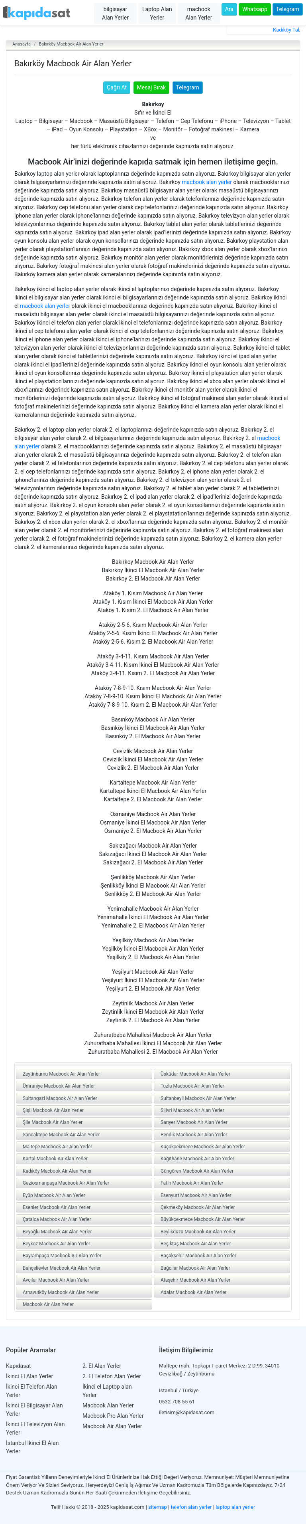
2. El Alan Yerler (101, 1366)
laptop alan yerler (235, 1507)
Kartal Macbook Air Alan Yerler (55, 1158)
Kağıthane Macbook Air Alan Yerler (197, 1158)
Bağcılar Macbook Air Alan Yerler (195, 1268)
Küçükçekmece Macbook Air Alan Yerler (203, 1146)
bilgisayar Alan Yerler (115, 13)
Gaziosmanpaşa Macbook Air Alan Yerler (66, 1183)
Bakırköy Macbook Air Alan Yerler (71, 44)
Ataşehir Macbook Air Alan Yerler (195, 1280)
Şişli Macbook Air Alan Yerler (53, 1110)
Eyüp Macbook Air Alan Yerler (54, 1195)
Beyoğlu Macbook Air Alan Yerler (57, 1232)
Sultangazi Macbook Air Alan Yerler (60, 1098)
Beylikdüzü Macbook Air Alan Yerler (198, 1232)
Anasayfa (21, 44)
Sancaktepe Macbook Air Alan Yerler (61, 1135)
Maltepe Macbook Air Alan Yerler (57, 1146)
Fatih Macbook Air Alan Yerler (192, 1183)
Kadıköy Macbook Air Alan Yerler (57, 1171)
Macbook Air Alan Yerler (48, 1304)
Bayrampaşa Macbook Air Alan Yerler (62, 1255)
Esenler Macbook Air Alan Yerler (56, 1207)
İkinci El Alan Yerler (29, 1376)
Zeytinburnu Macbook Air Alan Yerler (61, 1074)
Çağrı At (117, 87)
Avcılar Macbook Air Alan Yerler (56, 1280)
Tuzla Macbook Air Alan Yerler (192, 1086)
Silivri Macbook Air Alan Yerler (192, 1110)
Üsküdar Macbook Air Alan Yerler (195, 1074)
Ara (229, 9)
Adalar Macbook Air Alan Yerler (194, 1292)
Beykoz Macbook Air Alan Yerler (56, 1244)
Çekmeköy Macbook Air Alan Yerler (198, 1207)
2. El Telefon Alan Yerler (111, 1376)
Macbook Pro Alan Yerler (113, 1416)
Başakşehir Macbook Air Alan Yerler (198, 1255)
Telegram (287, 9)
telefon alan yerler (191, 1507)
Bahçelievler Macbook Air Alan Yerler (62, 1268)
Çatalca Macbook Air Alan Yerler (57, 1219)
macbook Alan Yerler (198, 13)
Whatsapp (254, 9)
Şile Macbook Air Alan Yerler (52, 1122)
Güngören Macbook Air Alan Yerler (197, 1171)
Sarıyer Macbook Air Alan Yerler (194, 1122)
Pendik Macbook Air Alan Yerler (194, 1135)
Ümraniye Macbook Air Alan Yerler (59, 1086)
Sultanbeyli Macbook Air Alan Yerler (198, 1098)
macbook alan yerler (207, 182)
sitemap (157, 1507)
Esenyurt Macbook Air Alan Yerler (196, 1195)
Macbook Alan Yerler (108, 1405)
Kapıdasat (18, 1366)
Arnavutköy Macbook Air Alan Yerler (61, 1292)
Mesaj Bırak (151, 87)
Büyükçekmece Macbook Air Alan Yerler (203, 1219)
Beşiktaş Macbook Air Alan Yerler (196, 1244)
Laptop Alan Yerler (157, 13)
